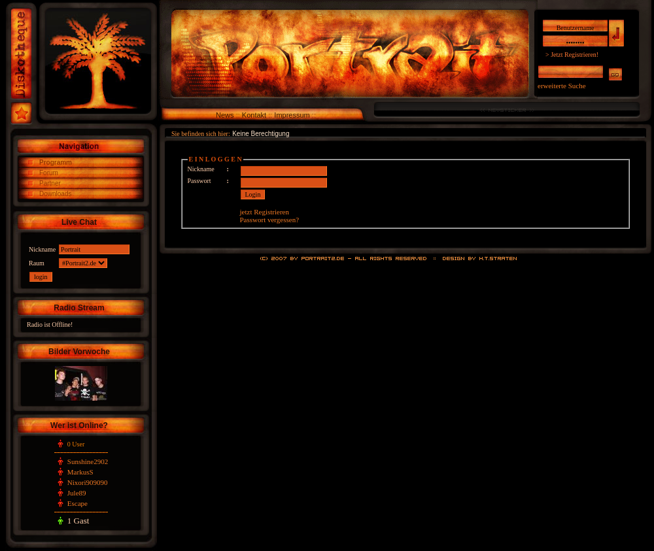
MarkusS (80, 472)
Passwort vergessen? (270, 220)
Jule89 (76, 493)
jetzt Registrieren (264, 212)
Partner (50, 183)
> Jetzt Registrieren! (571, 54)
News (225, 115)
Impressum (291, 115)
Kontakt (254, 115)
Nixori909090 (87, 482)
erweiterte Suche (562, 86)
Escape (77, 503)
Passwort (199, 180)
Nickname (201, 169)
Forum (48, 172)
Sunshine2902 (87, 461)
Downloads (55, 193)
